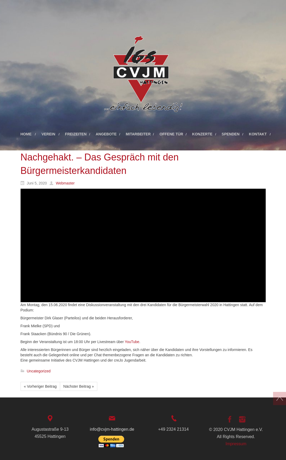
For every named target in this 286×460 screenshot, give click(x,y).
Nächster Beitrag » (78, 386)
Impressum (235, 444)
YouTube (132, 342)
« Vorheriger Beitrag (40, 386)
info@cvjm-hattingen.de (112, 429)
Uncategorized (39, 371)
